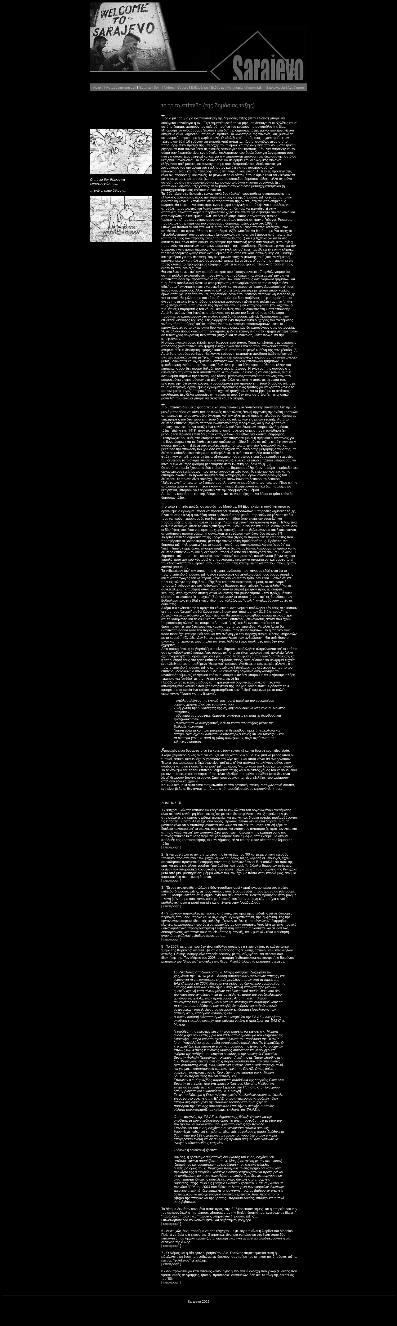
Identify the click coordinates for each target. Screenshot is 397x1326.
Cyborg (182, 87)
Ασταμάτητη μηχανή (121, 87)
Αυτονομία (235, 87)
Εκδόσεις (217, 87)
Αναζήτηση (296, 87)
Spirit (157, 87)
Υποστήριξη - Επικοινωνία (265, 87)
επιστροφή (171, 847)
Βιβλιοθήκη (199, 87)
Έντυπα (145, 87)
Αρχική (98, 87)
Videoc (169, 87)
